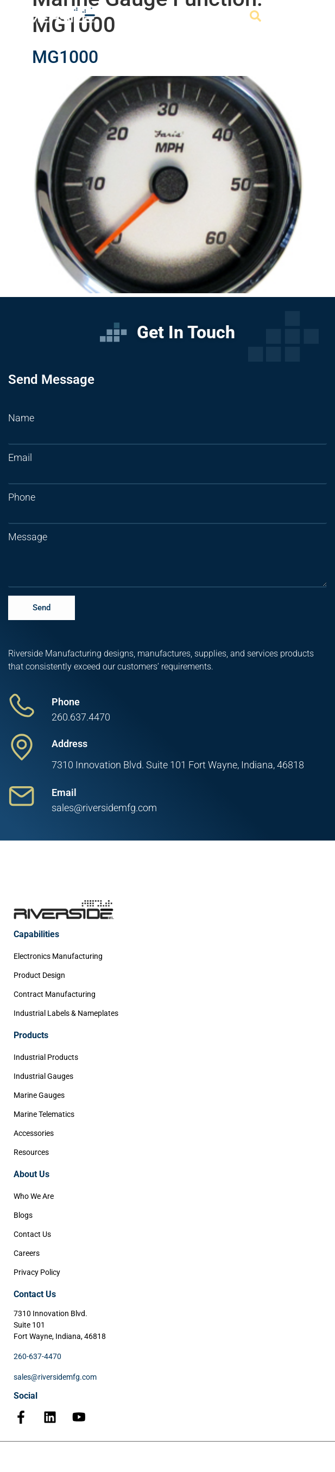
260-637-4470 (37, 1356)
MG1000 (65, 57)
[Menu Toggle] (307, 16)
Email (20, 458)
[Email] (21, 796)
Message (27, 537)
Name (21, 418)
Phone (21, 497)
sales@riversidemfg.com (55, 1377)
